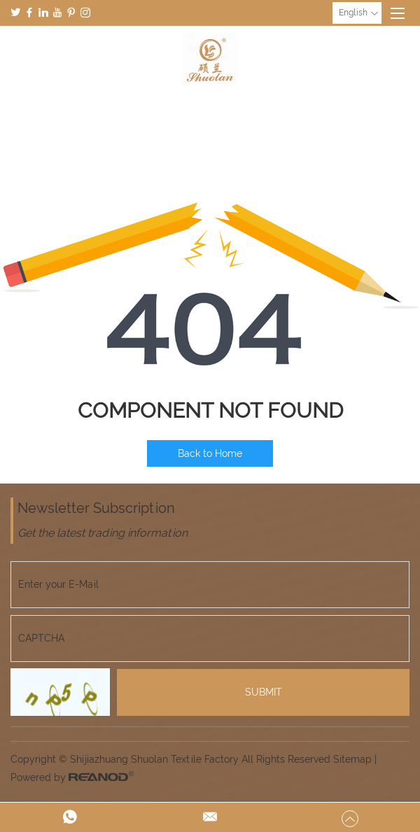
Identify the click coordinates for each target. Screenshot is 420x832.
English (358, 13)
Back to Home (210, 453)
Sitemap (352, 759)
